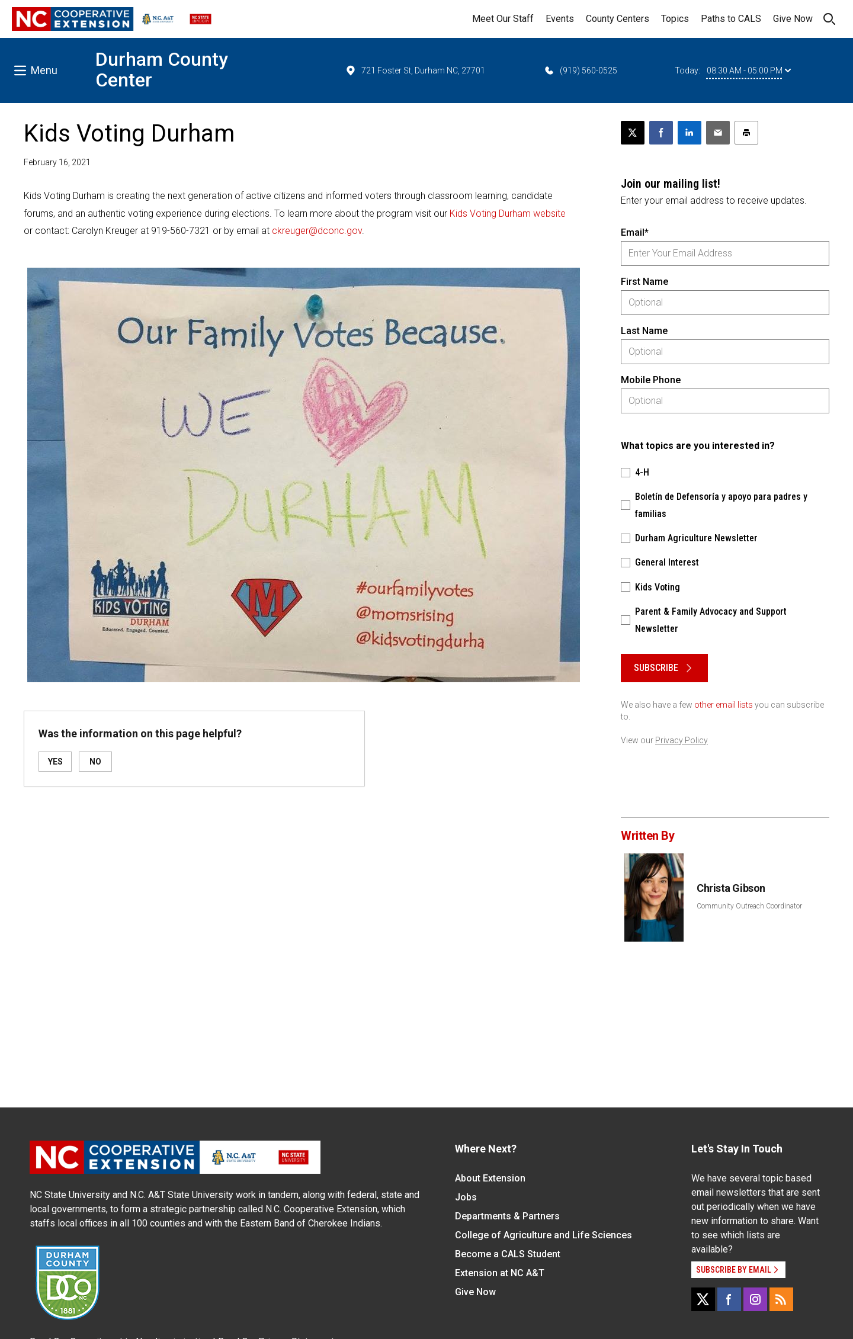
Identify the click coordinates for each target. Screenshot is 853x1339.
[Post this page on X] (632, 133)
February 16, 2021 (57, 162)
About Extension (490, 1178)
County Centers (617, 18)
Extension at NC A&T (499, 1273)
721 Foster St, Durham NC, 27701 (415, 70)
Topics (675, 18)
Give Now (793, 18)
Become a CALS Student (507, 1254)
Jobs (466, 1197)
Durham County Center (161, 69)
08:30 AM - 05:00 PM (749, 70)
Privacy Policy (681, 740)
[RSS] (781, 1299)
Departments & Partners (507, 1216)
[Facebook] (729, 1299)
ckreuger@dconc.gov (317, 230)
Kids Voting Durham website (508, 213)
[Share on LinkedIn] (689, 133)
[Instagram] (755, 1299)
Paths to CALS (731, 18)
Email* (635, 232)
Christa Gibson (731, 888)
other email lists (723, 704)
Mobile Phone (651, 380)
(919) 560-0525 (580, 70)
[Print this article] (746, 133)
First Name (644, 281)
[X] (703, 1299)
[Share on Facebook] (661, 133)
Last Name (644, 330)
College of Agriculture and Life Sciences (543, 1235)
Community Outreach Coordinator (749, 906)
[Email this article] (718, 133)
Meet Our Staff (503, 18)
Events (560, 18)
